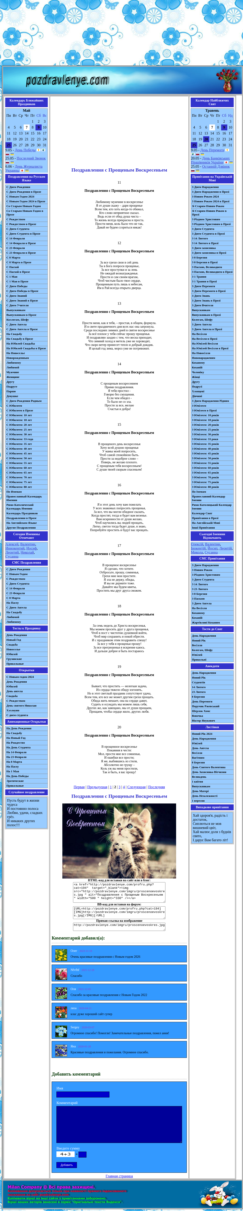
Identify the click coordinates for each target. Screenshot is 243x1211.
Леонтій (225, 548)
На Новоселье (15, 353)
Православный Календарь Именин (24, 498)
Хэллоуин (12, 710)
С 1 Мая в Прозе (17, 281)
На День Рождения (18, 728)
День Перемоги (212, 150)
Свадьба (12, 644)
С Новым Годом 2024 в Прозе (25, 201)
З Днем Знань (201, 295)
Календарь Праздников (22, 513)
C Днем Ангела (16, 607)
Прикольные (15, 663)
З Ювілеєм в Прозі (204, 410)
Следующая (136, 787)
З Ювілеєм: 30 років (205, 434)
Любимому (13, 362)
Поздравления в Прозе (21, 518)
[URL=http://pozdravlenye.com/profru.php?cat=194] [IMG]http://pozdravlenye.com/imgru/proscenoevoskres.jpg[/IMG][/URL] (119, 912)
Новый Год (13, 639)
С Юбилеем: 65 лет (19, 472)
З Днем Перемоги (203, 286)
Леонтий (12, 552)
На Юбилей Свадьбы (20, 343)
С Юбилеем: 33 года (19, 439)
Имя (59, 1088)
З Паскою (198, 598)
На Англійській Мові (206, 522)
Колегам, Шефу (202, 319)
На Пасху (12, 602)
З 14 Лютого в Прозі (205, 243)
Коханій (197, 367)
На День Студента (18, 747)
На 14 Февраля (16, 752)
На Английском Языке (21, 522)
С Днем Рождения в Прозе (23, 191)
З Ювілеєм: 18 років (205, 420)
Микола (197, 552)
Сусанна (11, 556)
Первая (79, 787)
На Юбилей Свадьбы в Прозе (26, 348)
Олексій (197, 544)
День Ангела (200, 748)
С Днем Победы (16, 286)
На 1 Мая (12, 771)
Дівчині (197, 396)
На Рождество (15, 742)
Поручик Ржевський (205, 706)
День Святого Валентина (208, 767)
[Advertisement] (121, 34)
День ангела (14, 691)
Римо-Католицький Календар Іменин (212, 506)
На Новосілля (201, 353)
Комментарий (67, 1103)
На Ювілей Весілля (205, 343)
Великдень (199, 776)
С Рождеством (15, 219)
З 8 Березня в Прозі (205, 262)
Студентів (198, 682)
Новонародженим (203, 358)
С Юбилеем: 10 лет (19, 415)
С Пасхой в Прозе (18, 272)
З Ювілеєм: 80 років (205, 487)
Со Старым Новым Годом (23, 206)
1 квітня (197, 781)
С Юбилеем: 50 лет (19, 458)
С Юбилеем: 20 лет (19, 424)
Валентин (27, 544)
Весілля (197, 645)
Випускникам (201, 310)
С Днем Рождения (18, 187)
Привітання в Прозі (205, 518)
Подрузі (197, 386)
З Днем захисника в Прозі (209, 252)
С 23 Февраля (15, 248)
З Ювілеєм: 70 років (205, 477)
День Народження (204, 635)
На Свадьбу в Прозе (19, 338)
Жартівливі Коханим (206, 622)
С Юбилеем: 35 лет (19, 444)
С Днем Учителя (17, 305)
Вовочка (197, 715)
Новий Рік (199, 640)
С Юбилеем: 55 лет (19, 463)
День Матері (200, 791)
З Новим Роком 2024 (205, 196)
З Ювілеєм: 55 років (205, 463)
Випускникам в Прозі (206, 315)
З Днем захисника (204, 248)
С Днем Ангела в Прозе (22, 329)
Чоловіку (198, 372)
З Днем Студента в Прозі (208, 233)
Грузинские (14, 659)
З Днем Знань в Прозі (206, 300)
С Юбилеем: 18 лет (19, 420)
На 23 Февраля (16, 757)
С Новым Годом (17, 574)
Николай (27, 552)
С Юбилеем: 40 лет (19, 448)
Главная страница (119, 1176)
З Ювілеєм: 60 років (205, 467)
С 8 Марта (13, 257)
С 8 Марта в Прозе (18, 262)
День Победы (25, 150)
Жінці (196, 377)
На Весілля (199, 334)
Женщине (12, 377)
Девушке (12, 396)
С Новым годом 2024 (20, 677)
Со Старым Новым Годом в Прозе (24, 212)
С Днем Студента (17, 229)
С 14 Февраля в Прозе (21, 243)
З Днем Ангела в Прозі (207, 329)
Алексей (11, 544)
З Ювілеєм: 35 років (205, 444)
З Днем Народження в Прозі (210, 191)
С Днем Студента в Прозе (23, 233)
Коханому (198, 362)
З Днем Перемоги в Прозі (208, 291)
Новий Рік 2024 (202, 733)
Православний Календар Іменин (208, 498)
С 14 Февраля (15, 238)
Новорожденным (17, 358)
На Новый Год (15, 738)
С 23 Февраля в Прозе (21, 252)
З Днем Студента (203, 229)
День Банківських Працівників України (210, 160)
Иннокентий (15, 548)
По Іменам (199, 491)
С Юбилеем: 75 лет (19, 482)
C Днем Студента (17, 583)
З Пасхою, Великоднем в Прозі (212, 272)
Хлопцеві (198, 391)
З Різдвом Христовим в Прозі (211, 224)
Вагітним (198, 757)
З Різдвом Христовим (206, 219)
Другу (10, 381)
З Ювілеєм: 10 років (205, 415)
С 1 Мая (11, 276)
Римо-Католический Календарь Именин (19, 506)
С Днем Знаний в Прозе (22, 300)
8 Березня (198, 696)
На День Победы (17, 776)
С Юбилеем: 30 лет (19, 434)
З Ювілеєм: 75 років (205, 482)
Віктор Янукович (203, 720)
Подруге (11, 386)
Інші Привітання (203, 527)
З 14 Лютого (200, 238)
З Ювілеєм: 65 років (205, 472)
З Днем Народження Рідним (210, 401)
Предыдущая (97, 787)
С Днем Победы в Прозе (22, 291)
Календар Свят (202, 513)
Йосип (213, 548)
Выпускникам (15, 310)
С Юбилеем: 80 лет (19, 487)
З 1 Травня (199, 276)
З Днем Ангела (202, 324)
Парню (11, 391)
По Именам (14, 491)
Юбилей (12, 654)
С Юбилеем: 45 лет (19, 453)
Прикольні (199, 659)
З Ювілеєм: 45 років (205, 453)
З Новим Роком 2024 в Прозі (210, 201)
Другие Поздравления (21, 527)
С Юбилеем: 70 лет (19, 477)
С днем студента (17, 715)
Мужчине (12, 372)
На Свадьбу (14, 334)
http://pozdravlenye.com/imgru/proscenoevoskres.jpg (119, 927)
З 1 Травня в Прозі (204, 281)
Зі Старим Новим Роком (208, 206)
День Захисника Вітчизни (209, 772)
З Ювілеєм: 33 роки (205, 439)
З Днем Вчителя (202, 305)
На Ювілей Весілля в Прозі (210, 348)
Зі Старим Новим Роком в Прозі (209, 212)
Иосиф (31, 548)
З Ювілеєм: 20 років (205, 424)
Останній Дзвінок (216, 166)
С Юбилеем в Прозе (19, 410)
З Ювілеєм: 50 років (205, 458)
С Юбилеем (14, 405)
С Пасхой (12, 267)
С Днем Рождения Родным (24, 401)
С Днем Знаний (16, 295)
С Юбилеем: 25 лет (19, 429)
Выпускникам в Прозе (21, 315)
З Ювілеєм (199, 405)
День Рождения (16, 635)
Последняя (156, 787)
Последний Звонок (31, 158)
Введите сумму (68, 1148)
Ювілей (197, 654)
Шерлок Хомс (201, 711)
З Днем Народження (205, 187)
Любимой (12, 367)
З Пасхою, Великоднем (207, 267)
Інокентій (198, 548)
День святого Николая (21, 705)
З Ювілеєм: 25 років (205, 429)
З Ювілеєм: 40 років (205, 448)
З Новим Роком (202, 570)
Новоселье (13, 649)
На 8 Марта (14, 761)
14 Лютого (199, 687)
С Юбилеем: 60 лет (19, 467)
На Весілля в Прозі (204, 338)
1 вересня (198, 800)
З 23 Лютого (200, 589)
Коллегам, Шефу (17, 319)
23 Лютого (199, 692)
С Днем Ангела (16, 324)
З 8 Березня (199, 257)
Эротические (15, 781)
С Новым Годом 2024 (20, 196)
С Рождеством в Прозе (21, 224)
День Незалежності (204, 796)
